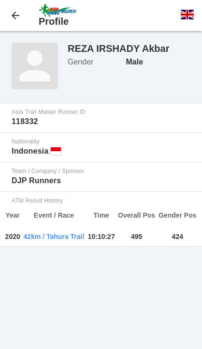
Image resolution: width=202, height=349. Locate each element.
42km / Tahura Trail (54, 236)
